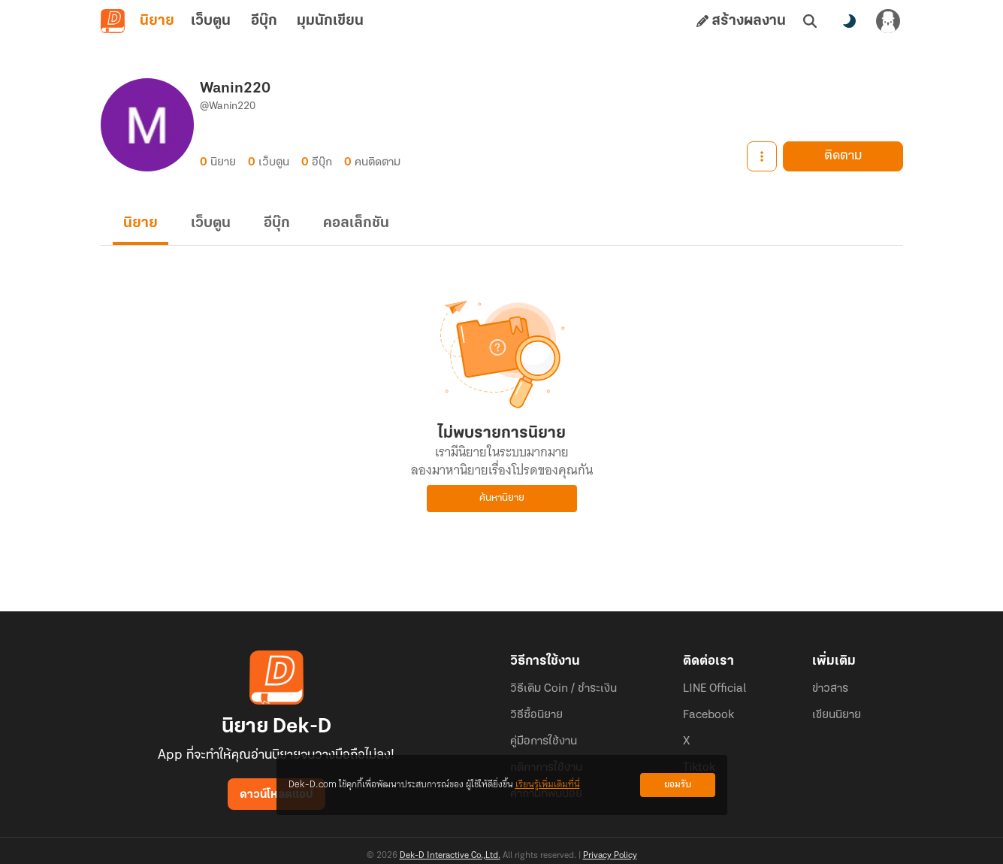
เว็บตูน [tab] (211, 21)
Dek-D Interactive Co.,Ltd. (450, 855)
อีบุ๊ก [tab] (264, 21)
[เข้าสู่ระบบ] (888, 21)
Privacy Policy (610, 855)
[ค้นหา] (810, 21)
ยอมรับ (677, 784)
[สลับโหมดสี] (849, 21)
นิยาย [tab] (157, 21)
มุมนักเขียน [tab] (330, 21)
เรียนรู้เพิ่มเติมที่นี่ (547, 784)
